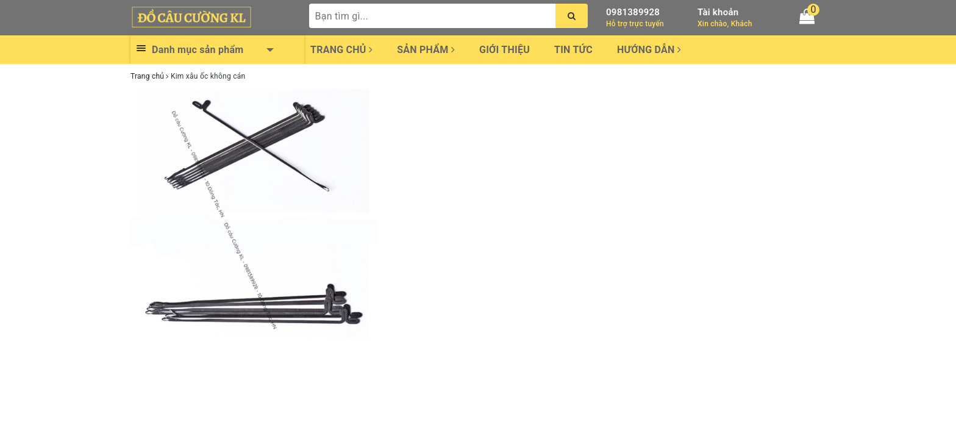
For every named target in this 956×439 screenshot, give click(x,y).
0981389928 (633, 12)
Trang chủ (341, 49)
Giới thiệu (504, 49)
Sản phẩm (426, 49)
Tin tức (573, 49)
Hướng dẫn (649, 49)
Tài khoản (717, 12)
